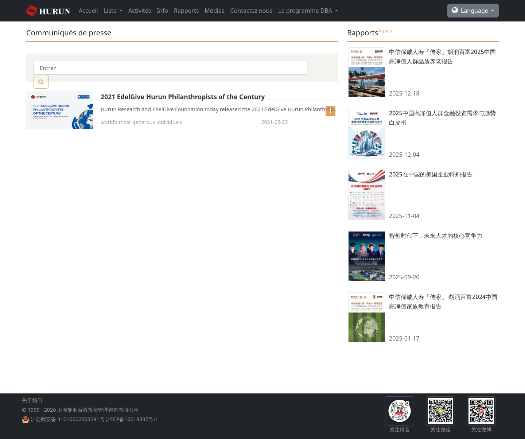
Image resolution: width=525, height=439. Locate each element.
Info (162, 11)
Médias (214, 11)
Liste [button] (111, 11)
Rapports (186, 11)
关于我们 (32, 417)
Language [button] (471, 11)
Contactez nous (251, 11)
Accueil (88, 11)
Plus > (385, 31)
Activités (139, 11)
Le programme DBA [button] (306, 11)
